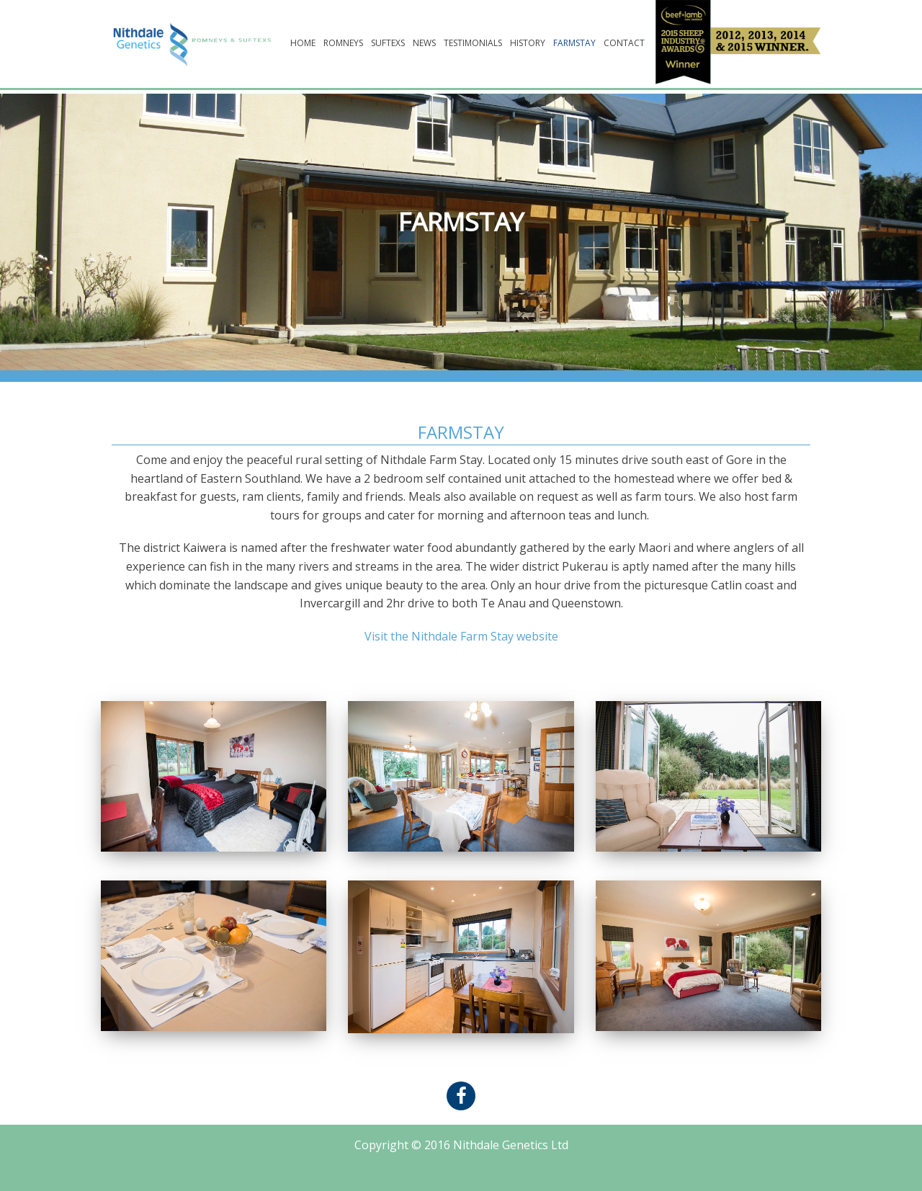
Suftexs (388, 43)
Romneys (343, 43)
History (527, 43)
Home (302, 43)
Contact (624, 43)
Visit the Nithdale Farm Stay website (461, 636)
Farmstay (574, 43)
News (424, 43)
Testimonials (473, 43)
